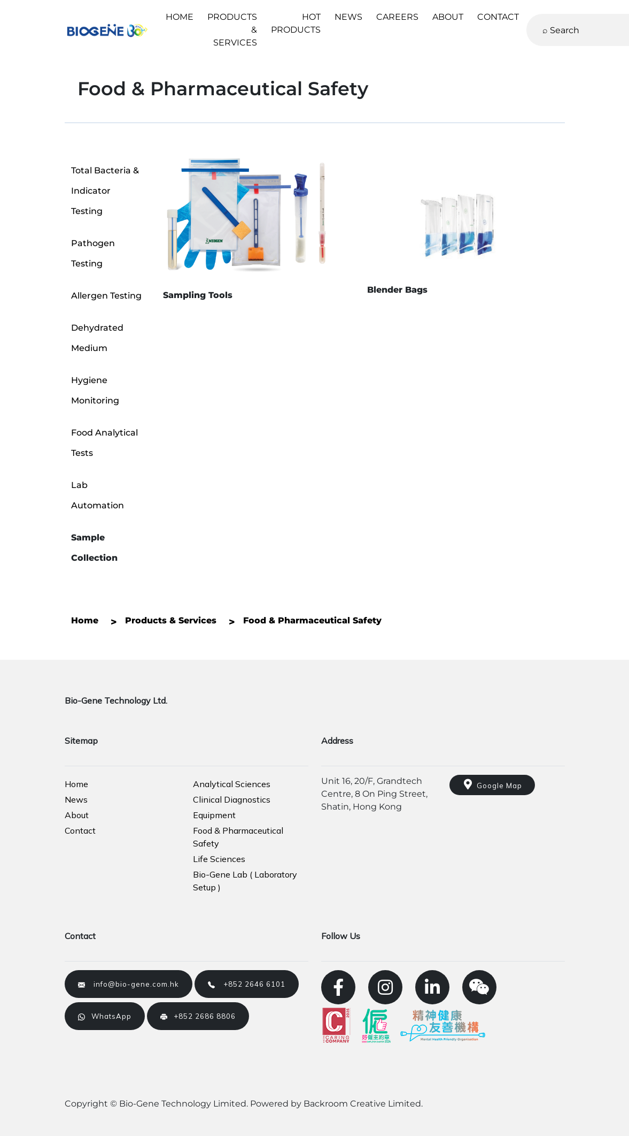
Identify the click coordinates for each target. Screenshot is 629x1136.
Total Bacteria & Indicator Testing (105, 190)
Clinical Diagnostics (231, 799)
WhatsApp (104, 1016)
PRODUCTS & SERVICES (232, 30)
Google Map (492, 784)
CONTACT (498, 17)
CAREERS (397, 17)
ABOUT (447, 17)
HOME (179, 17)
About (77, 815)
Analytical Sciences (231, 784)
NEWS (348, 17)
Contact (80, 830)
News (76, 799)
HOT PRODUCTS (296, 23)
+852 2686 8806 (198, 1016)
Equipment (214, 815)
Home (76, 784)
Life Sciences (219, 858)
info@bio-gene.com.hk (128, 984)
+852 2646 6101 (246, 984)
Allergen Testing (106, 296)
